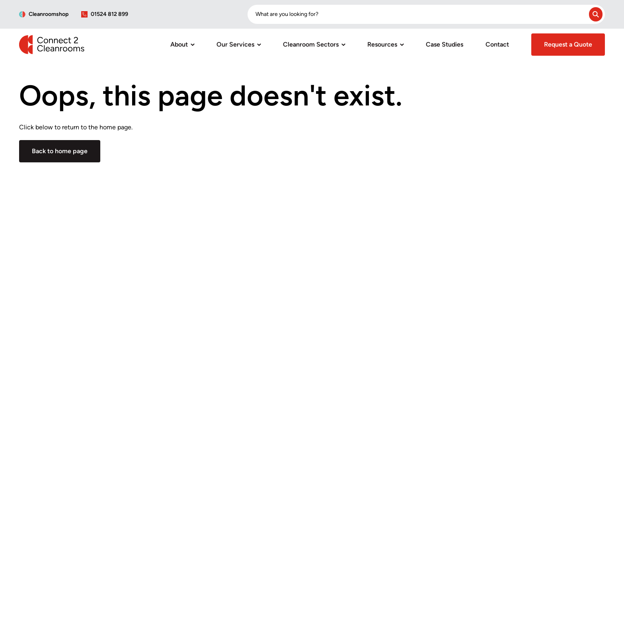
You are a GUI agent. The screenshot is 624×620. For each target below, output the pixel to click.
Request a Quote (568, 44)
